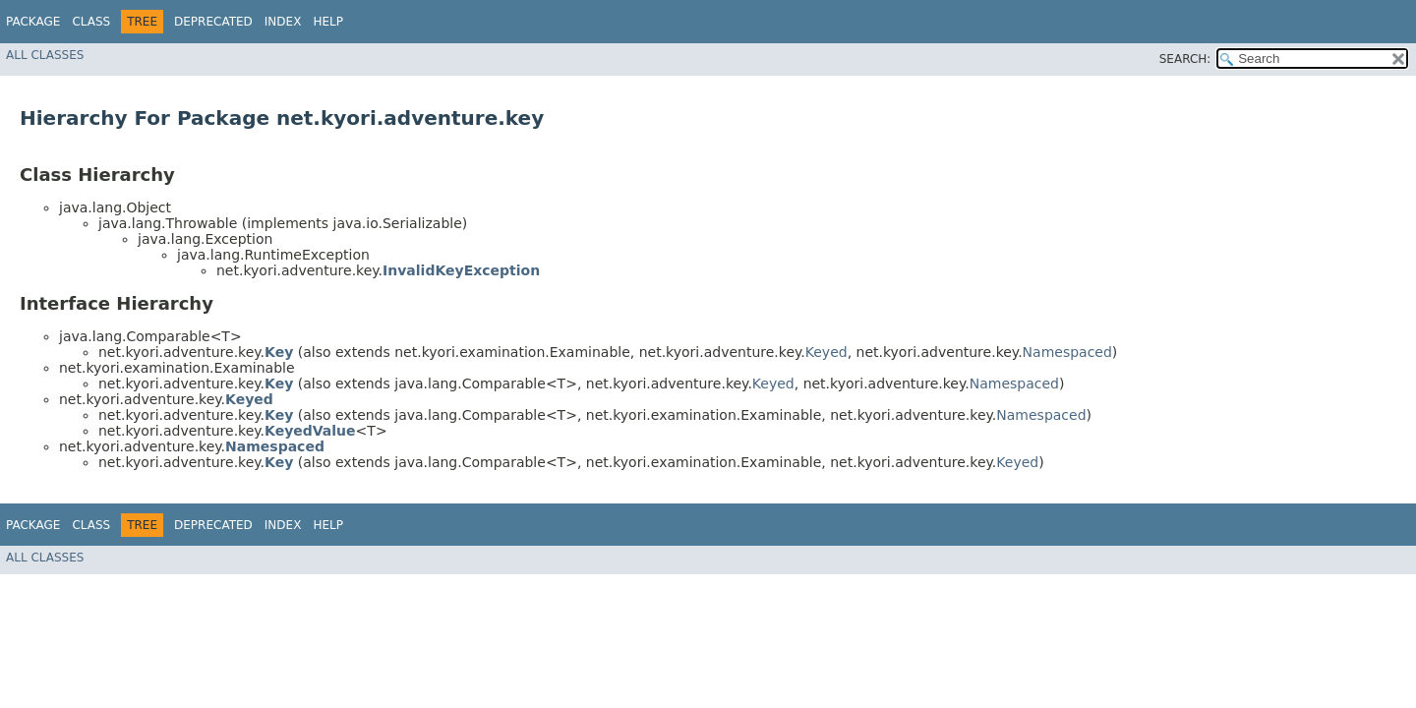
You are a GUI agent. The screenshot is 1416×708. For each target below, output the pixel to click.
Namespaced (1067, 352)
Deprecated (213, 22)
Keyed (826, 352)
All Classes (45, 55)
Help (328, 22)
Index (283, 22)
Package (33, 22)
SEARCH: (1185, 59)
